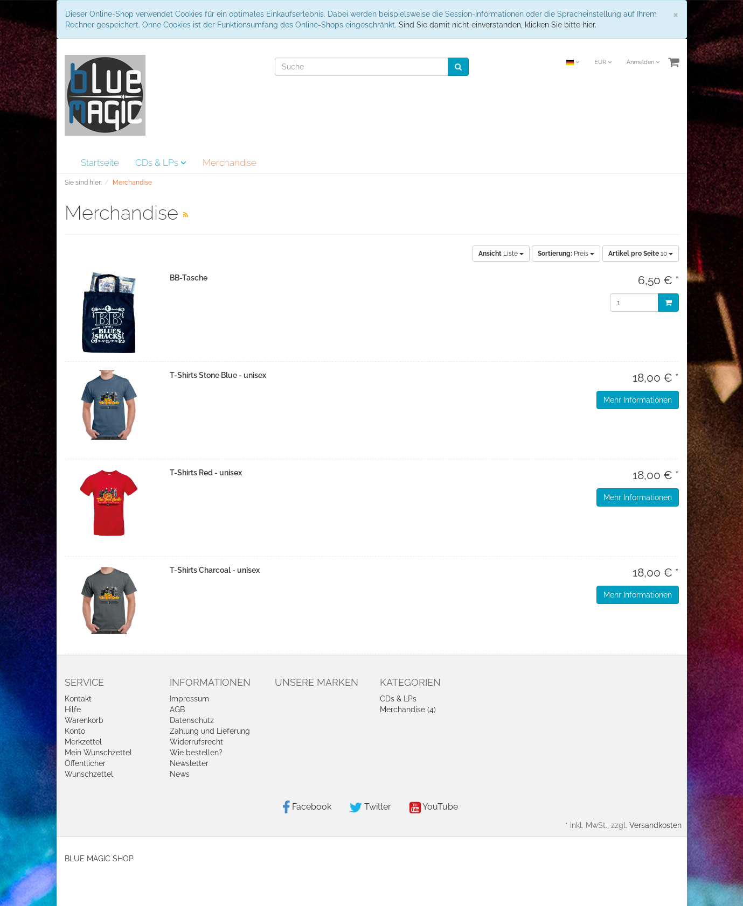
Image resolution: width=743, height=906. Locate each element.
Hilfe (73, 709)
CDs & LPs (160, 162)
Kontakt (78, 698)
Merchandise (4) (408, 709)
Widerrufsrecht (196, 742)
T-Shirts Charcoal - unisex (215, 570)
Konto (75, 731)
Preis (566, 253)
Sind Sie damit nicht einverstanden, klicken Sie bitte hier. (497, 24)
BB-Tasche (188, 277)
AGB (177, 709)
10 (640, 253)
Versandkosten (655, 825)
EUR (603, 62)
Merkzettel (83, 742)
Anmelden (643, 62)
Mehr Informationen (637, 400)
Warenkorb (84, 720)
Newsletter (189, 763)
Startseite (100, 162)
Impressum (189, 698)
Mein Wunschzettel (98, 752)
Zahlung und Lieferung (210, 731)
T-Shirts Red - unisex (206, 472)
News (180, 774)
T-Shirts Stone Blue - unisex (218, 375)
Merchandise (229, 162)
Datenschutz (192, 720)
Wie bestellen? (196, 752)
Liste (501, 253)
